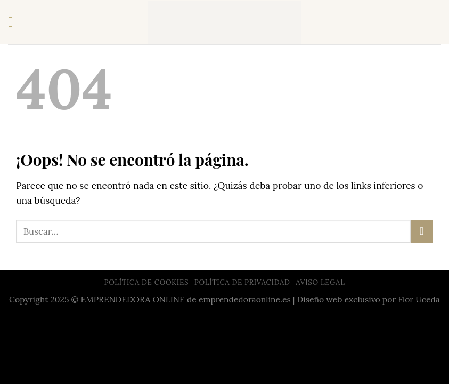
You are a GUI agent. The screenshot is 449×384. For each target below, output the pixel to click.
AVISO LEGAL (320, 282)
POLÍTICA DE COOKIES (146, 282)
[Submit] (422, 231)
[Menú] (15, 22)
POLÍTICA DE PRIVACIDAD (242, 282)
